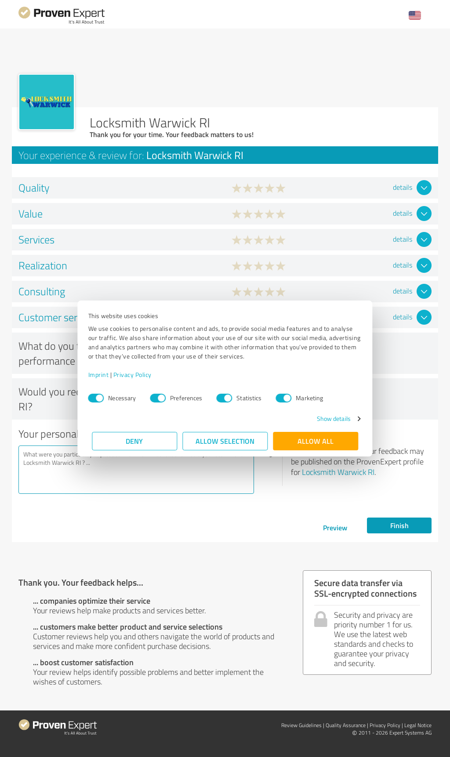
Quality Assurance (346, 725)
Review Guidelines (301, 725)
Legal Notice (418, 725)
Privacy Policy (136, 374)
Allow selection (225, 441)
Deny (134, 441)
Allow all (316, 441)
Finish (399, 525)
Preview (335, 527)
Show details (330, 418)
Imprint (102, 374)
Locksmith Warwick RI (338, 472)
